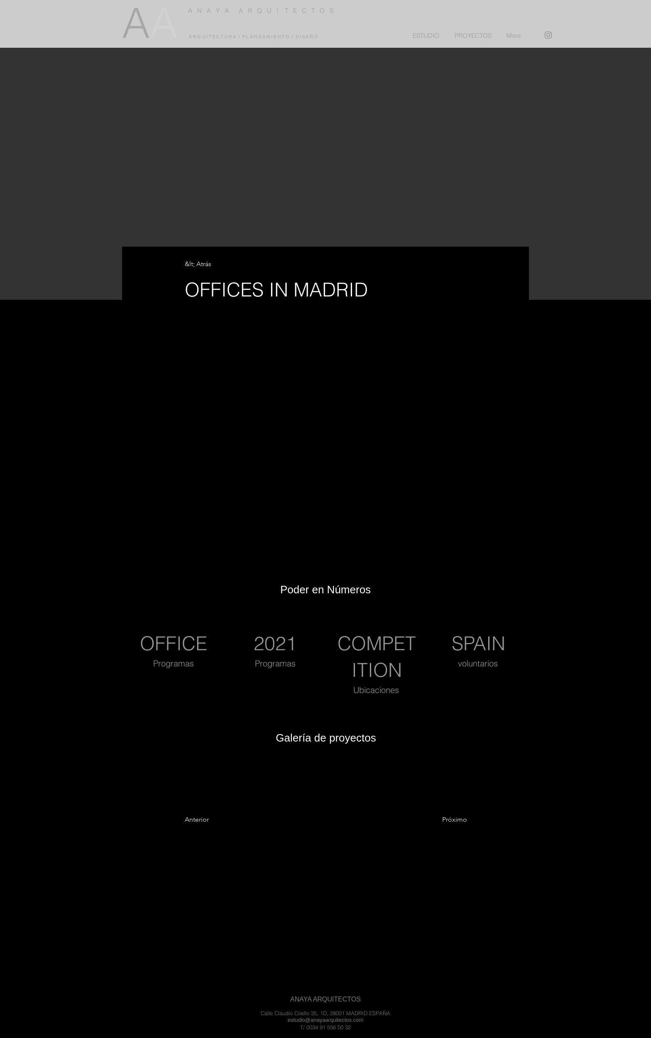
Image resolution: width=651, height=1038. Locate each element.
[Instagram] (548, 35)
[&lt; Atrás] (212, 264)
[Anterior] (218, 819)
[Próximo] (439, 819)
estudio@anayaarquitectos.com (325, 1020)
